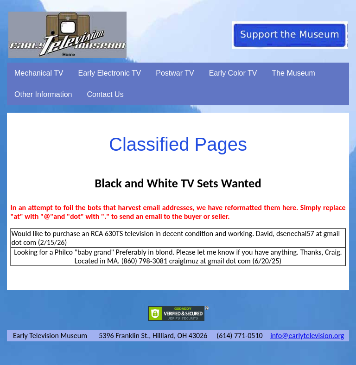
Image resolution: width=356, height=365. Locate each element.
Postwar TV (175, 73)
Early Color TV (233, 73)
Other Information (43, 94)
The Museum (293, 73)
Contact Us (105, 94)
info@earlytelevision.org (307, 335)
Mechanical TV (39, 73)
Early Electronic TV (109, 73)
